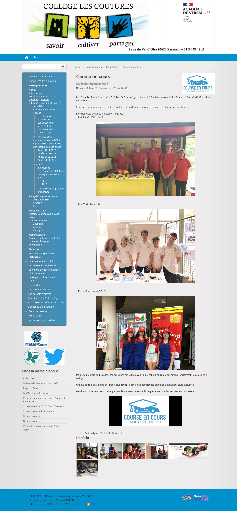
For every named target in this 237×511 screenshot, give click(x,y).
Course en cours (31, 416)
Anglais (33, 90)
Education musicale (39, 99)
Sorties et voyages (39, 311)
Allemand (38, 223)
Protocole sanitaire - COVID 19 (45, 302)
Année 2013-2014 (47, 156)
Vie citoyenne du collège (42, 320)
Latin (35, 206)
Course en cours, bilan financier (39, 411)
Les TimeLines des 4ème (36, 393)
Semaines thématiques (41, 306)
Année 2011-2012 (47, 150)
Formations (35, 249)
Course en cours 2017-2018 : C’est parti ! (44, 406)
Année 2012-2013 (47, 153)
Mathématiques (37, 234)
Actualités (38, 106)
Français (37, 203)
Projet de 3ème (31, 388)
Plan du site (55, 504)
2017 (44, 181)
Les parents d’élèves (39, 293)
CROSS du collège (43, 137)
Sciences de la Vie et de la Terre (45, 238)
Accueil (77, 67)
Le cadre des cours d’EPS (46, 140)
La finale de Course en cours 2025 (40, 383)
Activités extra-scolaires (42, 76)
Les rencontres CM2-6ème (51, 171)
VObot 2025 (29, 378)
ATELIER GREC (41, 199)
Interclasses (44, 167)
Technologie (112, 67)
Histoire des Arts (37, 210)
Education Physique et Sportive (45, 103)
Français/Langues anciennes (43, 196)
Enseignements (94, 67)
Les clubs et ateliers (40, 289)
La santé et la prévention (42, 265)
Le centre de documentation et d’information (44, 271)
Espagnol (38, 230)
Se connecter (38, 504)
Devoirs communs (38, 96)
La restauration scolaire (42, 261)
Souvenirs (38, 164)
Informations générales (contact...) (41, 255)
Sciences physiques (39, 241)
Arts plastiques (36, 93)
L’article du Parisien (110, 433)
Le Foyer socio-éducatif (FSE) (42, 279)
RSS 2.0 (93, 504)
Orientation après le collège (43, 298)
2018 (44, 184)
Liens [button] (37, 57)
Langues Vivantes (38, 220)
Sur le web (35, 315)
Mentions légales (75, 504)
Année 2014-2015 (47, 160)
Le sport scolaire (38, 285)
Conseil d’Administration (42, 81)
